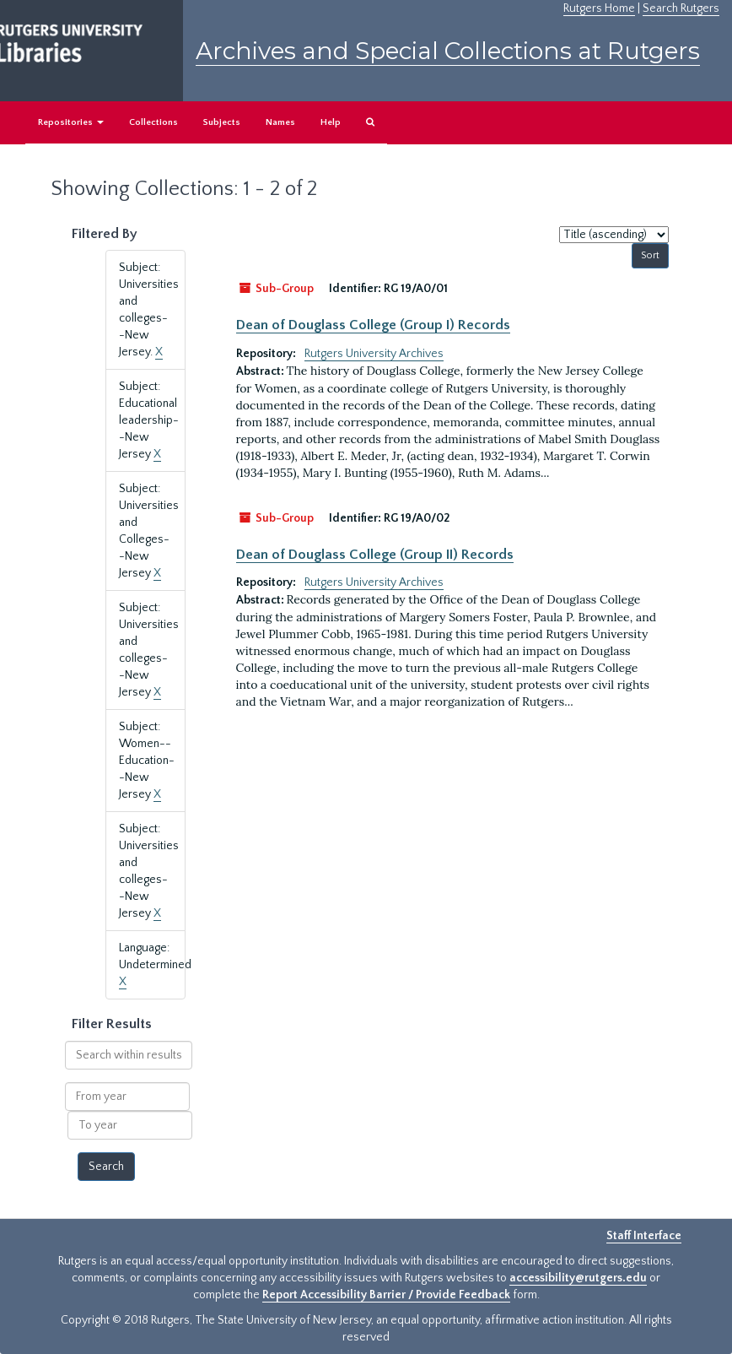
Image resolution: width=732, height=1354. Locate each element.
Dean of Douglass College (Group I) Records (373, 325)
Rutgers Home (599, 8)
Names (280, 122)
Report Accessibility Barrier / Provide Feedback (386, 1295)
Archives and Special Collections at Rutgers (448, 50)
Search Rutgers (681, 8)
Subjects (221, 122)
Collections (153, 122)
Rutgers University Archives (374, 353)
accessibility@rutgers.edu (578, 1278)
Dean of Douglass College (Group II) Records (375, 554)
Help (330, 122)
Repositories (71, 122)
